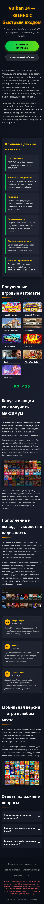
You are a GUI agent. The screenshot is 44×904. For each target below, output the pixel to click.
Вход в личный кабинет (22, 57)
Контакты (18, 875)
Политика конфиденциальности (22, 864)
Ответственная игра (31, 870)
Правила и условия (12, 870)
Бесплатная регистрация (22, 46)
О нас (27, 875)
